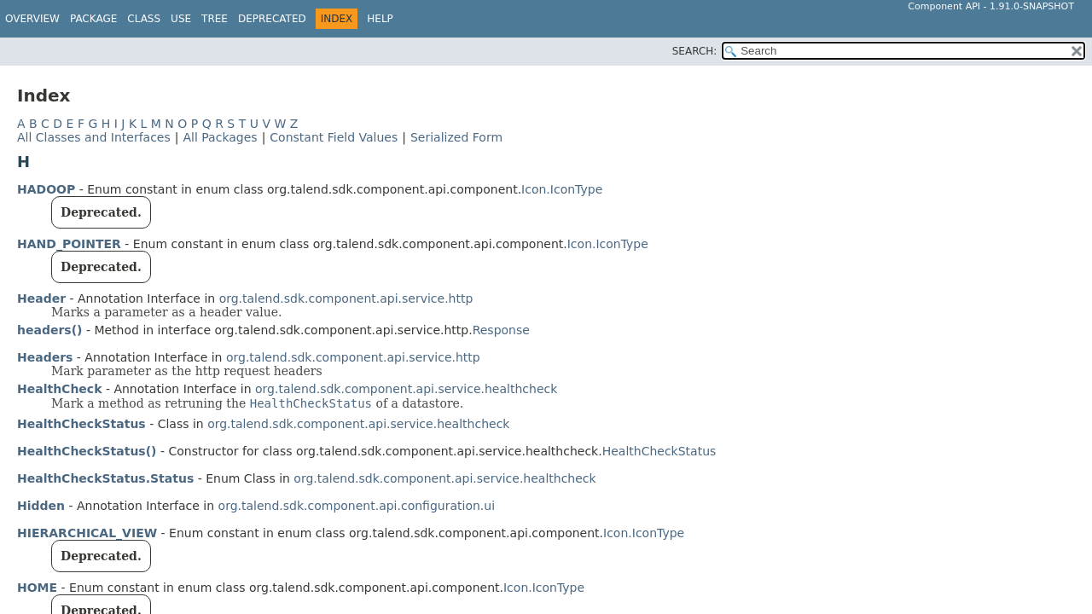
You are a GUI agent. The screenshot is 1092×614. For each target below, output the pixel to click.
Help (380, 19)
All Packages (220, 137)
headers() (49, 330)
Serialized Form (456, 137)
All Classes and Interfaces (94, 137)
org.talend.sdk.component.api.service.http (346, 298)
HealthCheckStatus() (86, 451)
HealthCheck (59, 389)
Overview (32, 19)
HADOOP (46, 189)
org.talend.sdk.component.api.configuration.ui (356, 506)
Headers (45, 357)
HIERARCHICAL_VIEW (87, 533)
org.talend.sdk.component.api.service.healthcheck (406, 389)
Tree (214, 19)
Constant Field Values (334, 137)
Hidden (41, 506)
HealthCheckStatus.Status (105, 478)
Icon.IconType (561, 189)
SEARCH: (694, 51)
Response (501, 330)
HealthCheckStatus (81, 424)
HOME (37, 587)
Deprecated (272, 19)
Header (41, 298)
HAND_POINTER (69, 244)
